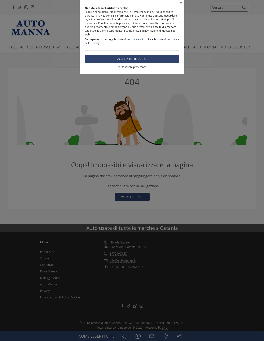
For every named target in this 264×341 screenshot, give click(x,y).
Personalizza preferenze (132, 67)
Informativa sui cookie (138, 39)
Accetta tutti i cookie (132, 59)
